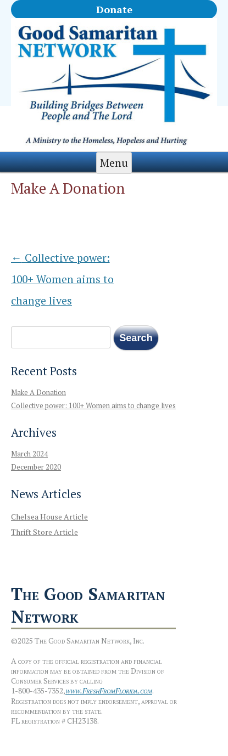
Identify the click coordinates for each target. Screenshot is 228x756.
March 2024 (29, 454)
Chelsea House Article (49, 516)
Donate (114, 9)
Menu (114, 163)
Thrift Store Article (44, 532)
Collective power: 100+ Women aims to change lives (62, 279)
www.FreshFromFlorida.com (108, 690)
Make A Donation (38, 392)
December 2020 (36, 467)
